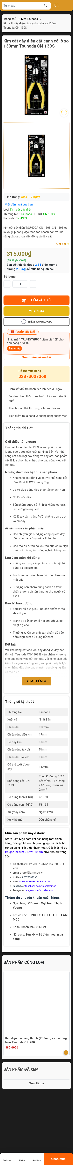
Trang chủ (10, 19)
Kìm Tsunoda (29, 19)
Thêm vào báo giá (36, 321)
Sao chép (14, 348)
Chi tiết (62, 244)
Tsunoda (26, 214)
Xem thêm (37, 681)
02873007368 (32, 376)
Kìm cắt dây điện (21, 209)
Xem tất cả (36, 1083)
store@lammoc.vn (31, 872)
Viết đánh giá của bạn (19, 204)
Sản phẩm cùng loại (24, 962)
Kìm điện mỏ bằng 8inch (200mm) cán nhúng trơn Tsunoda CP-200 (36, 1040)
